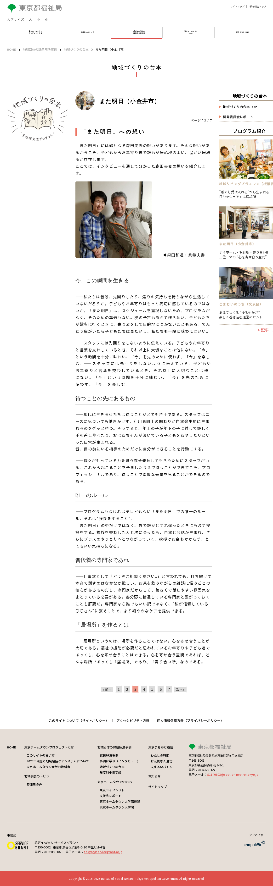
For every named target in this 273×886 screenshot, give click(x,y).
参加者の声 (34, 784)
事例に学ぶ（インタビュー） (120, 761)
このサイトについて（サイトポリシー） (79, 720)
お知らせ (154, 776)
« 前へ (107, 689)
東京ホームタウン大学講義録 (120, 801)
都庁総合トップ (258, 6)
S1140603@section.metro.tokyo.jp (232, 774)
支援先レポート (110, 795)
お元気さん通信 (161, 761)
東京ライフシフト (112, 790)
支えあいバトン (161, 766)
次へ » (180, 689)
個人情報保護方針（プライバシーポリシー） (190, 720)
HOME (11, 49)
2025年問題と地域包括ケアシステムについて (58, 761)
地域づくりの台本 (76, 49)
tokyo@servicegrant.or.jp (103, 851)
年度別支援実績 (110, 772)
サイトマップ (237, 6)
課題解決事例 (109, 755)
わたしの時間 (160, 755)
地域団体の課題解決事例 (40, 49)
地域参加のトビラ (36, 776)
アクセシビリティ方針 (132, 720)
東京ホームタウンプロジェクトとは (49, 747)
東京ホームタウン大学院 (117, 807)
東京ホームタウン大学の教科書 (48, 766)
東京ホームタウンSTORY (114, 782)
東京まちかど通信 (160, 747)
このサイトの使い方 (41, 755)
